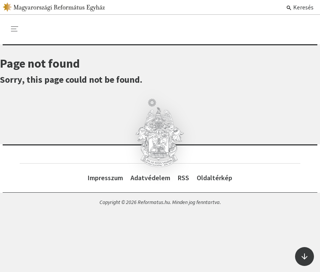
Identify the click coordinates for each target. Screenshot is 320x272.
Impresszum (105, 177)
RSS (183, 177)
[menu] (14, 29)
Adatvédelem (150, 177)
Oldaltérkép (214, 177)
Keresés (300, 7)
